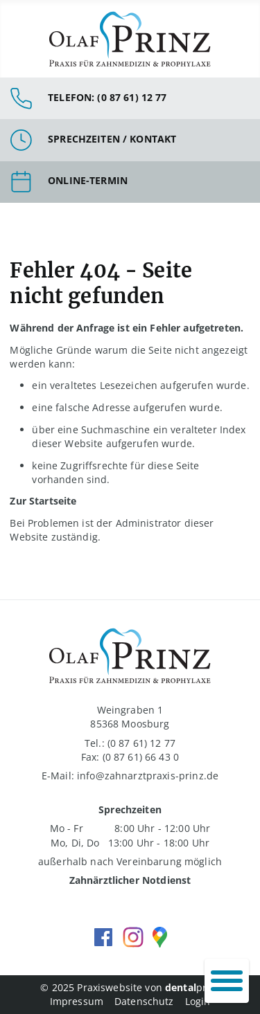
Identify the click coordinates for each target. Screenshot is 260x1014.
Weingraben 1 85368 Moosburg (129, 716)
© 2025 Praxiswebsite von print (129, 987)
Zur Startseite (43, 500)
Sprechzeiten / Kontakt (112, 138)
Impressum (76, 1001)
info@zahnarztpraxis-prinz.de (147, 775)
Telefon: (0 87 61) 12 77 (107, 97)
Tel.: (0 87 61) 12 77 (130, 743)
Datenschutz (144, 1001)
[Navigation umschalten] (227, 981)
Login (198, 1001)
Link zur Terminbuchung (130, 182)
